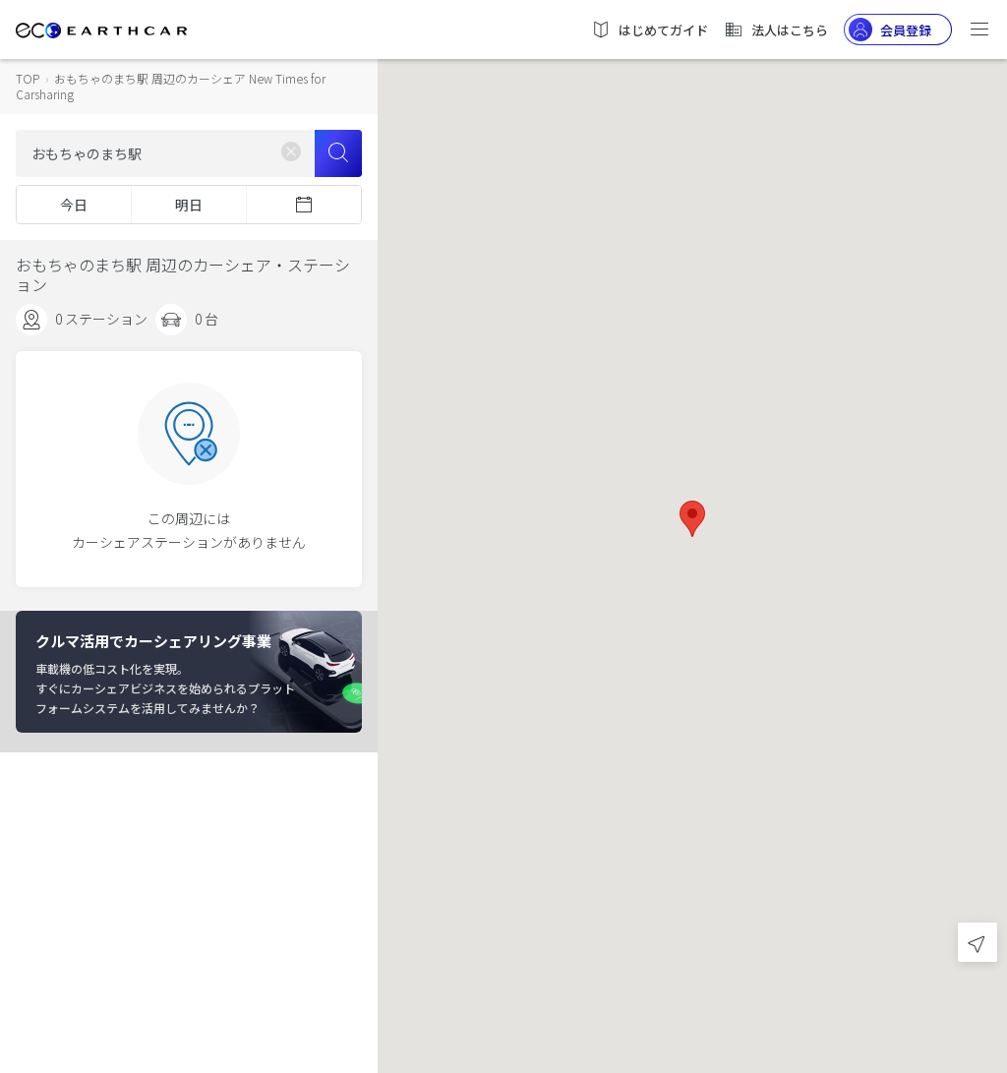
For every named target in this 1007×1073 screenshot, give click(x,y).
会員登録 (890, 29)
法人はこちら (776, 29)
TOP (27, 78)
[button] (692, 519)
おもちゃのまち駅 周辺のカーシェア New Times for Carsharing (171, 86)
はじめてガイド (649, 29)
